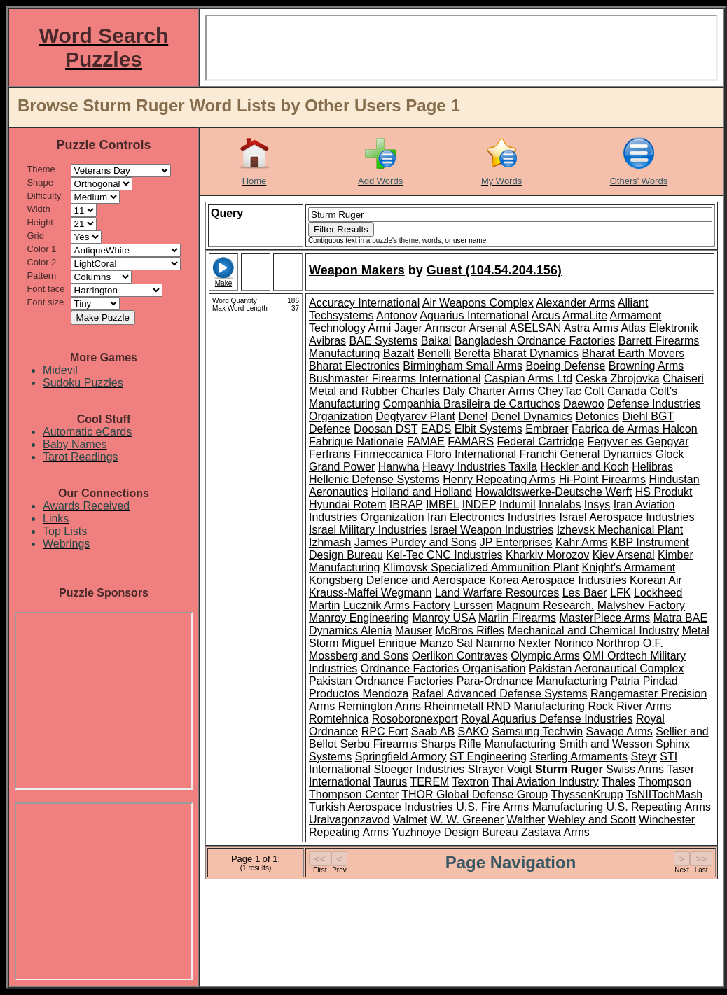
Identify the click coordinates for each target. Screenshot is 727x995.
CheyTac (559, 391)
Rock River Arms (629, 706)
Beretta (472, 353)
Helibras (652, 467)
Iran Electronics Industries (491, 517)
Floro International (471, 454)
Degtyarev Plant (415, 416)
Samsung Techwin (537, 731)
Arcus (546, 315)
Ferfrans (330, 454)
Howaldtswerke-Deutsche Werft (554, 492)
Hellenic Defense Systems (374, 479)
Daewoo (583, 404)
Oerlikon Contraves (460, 656)
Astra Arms (591, 328)
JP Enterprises (516, 542)
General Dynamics (606, 454)
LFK (620, 593)
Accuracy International (364, 303)
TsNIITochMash (664, 794)
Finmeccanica (388, 454)
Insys (597, 504)
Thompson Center (354, 794)
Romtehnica (338, 719)
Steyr (643, 757)
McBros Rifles (470, 630)
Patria (624, 681)
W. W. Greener (467, 820)
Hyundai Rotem (347, 504)
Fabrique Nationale (356, 441)
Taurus (390, 782)
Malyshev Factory (641, 605)
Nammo (495, 643)
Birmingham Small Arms (462, 366)
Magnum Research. (546, 605)
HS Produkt (664, 492)
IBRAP (406, 504)
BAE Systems (383, 341)
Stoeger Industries (419, 769)
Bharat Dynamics (536, 353)
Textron (470, 782)
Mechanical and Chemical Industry (593, 630)
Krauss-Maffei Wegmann (370, 593)
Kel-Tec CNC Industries (444, 555)
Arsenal (488, 328)
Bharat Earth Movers (633, 353)
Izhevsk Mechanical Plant (620, 530)
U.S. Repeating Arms (658, 807)
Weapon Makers (357, 270)
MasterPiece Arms (605, 618)
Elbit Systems (488, 429)
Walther (526, 820)
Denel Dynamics (531, 416)
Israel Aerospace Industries (627, 517)
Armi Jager (395, 328)
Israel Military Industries (368, 530)
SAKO (473, 731)
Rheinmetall (453, 706)
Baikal (436, 341)
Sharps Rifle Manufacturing (487, 744)
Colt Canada (615, 391)
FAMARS (471, 441)
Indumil (517, 504)
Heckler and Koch (585, 467)
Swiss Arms (635, 769)
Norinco (573, 643)
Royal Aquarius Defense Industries (546, 719)
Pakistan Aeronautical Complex (606, 668)
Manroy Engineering (359, 618)
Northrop (617, 643)
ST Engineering (488, 757)
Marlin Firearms (517, 618)
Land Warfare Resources (497, 593)
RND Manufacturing (535, 706)
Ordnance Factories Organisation (443, 668)
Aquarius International (474, 315)
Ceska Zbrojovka (618, 378)
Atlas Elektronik (659, 328)
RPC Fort (384, 731)
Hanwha (399, 467)
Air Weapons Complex (478, 303)
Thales (618, 782)
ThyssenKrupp (587, 794)
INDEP (479, 504)
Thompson (664, 782)
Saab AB (433, 731)
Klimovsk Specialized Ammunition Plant (481, 567)
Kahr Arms (581, 542)
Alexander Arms (575, 303)
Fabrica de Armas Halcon (635, 429)
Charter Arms (501, 391)
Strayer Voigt (500, 769)
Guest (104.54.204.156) (494, 270)
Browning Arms (646, 366)
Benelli (434, 353)
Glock (669, 454)
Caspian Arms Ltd (528, 378)
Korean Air (656, 580)
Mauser (413, 630)
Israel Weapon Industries (492, 530)
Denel (472, 416)
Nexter (534, 643)
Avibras (327, 341)
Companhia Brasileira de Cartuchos (471, 404)
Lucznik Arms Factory (396, 605)
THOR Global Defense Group (474, 794)
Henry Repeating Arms (499, 479)
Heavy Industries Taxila (479, 467)
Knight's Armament (629, 567)
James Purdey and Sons (415, 542)
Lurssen (473, 605)
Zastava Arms (555, 832)
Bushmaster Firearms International (394, 378)
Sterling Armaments (578, 757)
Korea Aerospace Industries (558, 580)
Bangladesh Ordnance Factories (535, 341)
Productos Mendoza (358, 694)
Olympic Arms (545, 656)
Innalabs (560, 504)
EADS (436, 429)
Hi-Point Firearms (602, 479)
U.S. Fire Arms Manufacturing (529, 807)
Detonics (597, 416)
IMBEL (442, 504)
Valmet (410, 820)
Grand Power (342, 467)
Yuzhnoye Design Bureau (455, 832)
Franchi (538, 454)
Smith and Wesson (606, 744)
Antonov (396, 315)
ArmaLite (584, 315)
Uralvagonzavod (349, 820)
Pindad (660, 681)
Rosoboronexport (415, 719)
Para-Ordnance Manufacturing (532, 681)
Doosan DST (385, 429)
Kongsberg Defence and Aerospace (397, 580)
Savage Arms (619, 731)
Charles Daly (433, 391)
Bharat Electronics (354, 366)
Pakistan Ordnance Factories (381, 681)
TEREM (429, 782)
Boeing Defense (565, 366)
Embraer (546, 429)
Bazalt (398, 353)
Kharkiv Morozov (547, 555)
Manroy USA (444, 618)
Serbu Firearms (378, 744)
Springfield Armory (401, 757)
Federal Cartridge (541, 441)
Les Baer (584, 593)
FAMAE (426, 441)
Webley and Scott (592, 820)
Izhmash (330, 542)
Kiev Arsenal (624, 555)
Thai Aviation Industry (545, 782)
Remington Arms (379, 706)
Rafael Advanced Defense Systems (500, 694)
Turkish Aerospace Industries (381, 807)
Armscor (445, 328)
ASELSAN (535, 328)
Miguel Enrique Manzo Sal (407, 643)
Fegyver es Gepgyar (638, 441)
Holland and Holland (421, 492)
